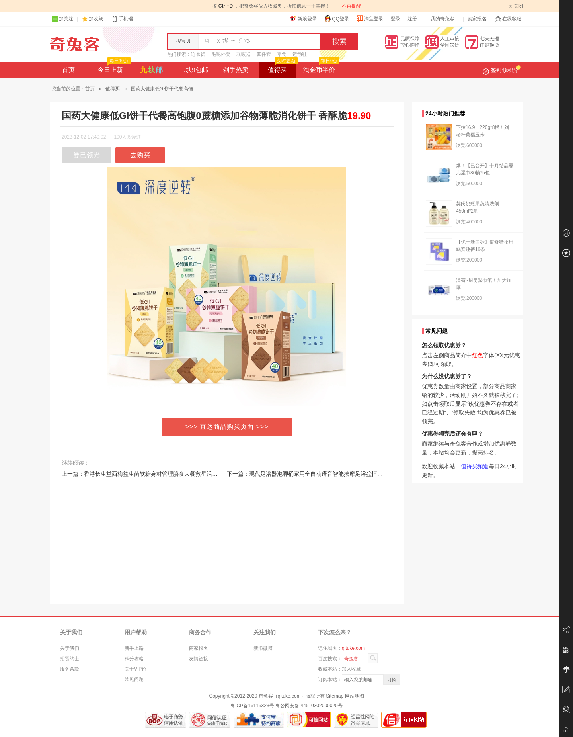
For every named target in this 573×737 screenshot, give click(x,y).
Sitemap (334, 696)
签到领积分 (502, 70)
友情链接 (198, 658)
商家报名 (198, 648)
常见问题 (134, 679)
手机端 (122, 19)
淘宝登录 (369, 18)
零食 (281, 54)
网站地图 (354, 696)
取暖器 (243, 54)
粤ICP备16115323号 (252, 705)
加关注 (62, 19)
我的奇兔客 (442, 19)
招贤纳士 (69, 658)
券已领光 (86, 155)
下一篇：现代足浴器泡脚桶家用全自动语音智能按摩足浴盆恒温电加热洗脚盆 (321, 474)
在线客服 (508, 19)
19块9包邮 (193, 69)
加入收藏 (351, 669)
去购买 (140, 155)
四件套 (264, 54)
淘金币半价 (320, 67)
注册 (412, 19)
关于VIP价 (135, 669)
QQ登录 (336, 18)
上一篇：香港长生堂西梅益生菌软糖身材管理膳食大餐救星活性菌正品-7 (150, 474)
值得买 (282, 67)
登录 (395, 19)
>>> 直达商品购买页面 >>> (227, 426)
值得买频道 (475, 466)
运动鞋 (299, 54)
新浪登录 (303, 18)
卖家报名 (477, 19)
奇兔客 (74, 44)
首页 (68, 69)
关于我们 (69, 648)
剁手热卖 (235, 69)
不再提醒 (351, 6)
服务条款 (69, 669)
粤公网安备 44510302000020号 (309, 705)
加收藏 (96, 19)
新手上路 (134, 648)
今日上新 (113, 67)
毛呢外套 (220, 54)
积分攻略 (134, 658)
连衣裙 (198, 54)
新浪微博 (263, 648)
